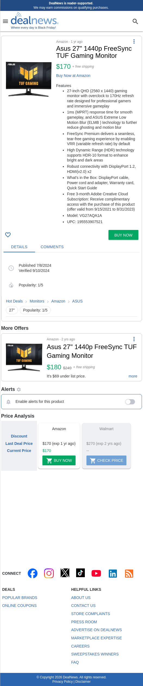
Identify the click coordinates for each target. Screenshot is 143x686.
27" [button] (12, 310)
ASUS (77, 301)
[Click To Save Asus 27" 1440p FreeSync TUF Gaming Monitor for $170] (8, 235)
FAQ (75, 662)
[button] (71, 132)
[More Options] (134, 41)
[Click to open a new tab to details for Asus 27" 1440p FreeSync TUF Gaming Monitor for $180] (24, 357)
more (133, 376)
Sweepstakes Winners (95, 654)
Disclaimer (83, 682)
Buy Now (59, 460)
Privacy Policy (62, 682)
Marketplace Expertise (96, 638)
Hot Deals (14, 301)
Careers (80, 646)
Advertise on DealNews (96, 630)
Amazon (58, 301)
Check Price (106, 460)
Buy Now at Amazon (73, 75)
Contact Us (83, 605)
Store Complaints (90, 614)
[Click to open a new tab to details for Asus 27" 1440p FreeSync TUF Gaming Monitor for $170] (29, 79)
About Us (81, 597)
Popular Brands (19, 597)
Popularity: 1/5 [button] (35, 310)
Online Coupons (19, 605)
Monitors (37, 301)
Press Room (84, 622)
